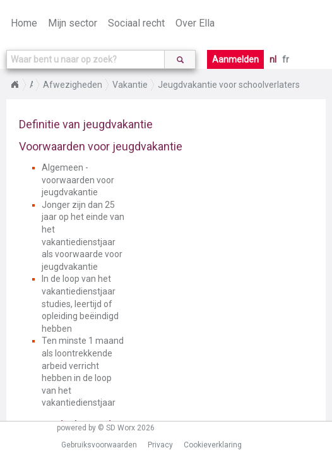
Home (24, 23)
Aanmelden (235, 59)
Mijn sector (72, 23)
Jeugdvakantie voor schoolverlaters (229, 85)
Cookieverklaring (213, 444)
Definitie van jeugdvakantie (86, 124)
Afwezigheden (72, 85)
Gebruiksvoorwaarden (99, 444)
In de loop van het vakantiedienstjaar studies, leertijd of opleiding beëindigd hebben (80, 303)
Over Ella (195, 23)
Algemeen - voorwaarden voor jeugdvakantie (78, 179)
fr (285, 59)
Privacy (160, 444)
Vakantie (130, 85)
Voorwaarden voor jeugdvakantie (100, 146)
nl (273, 59)
